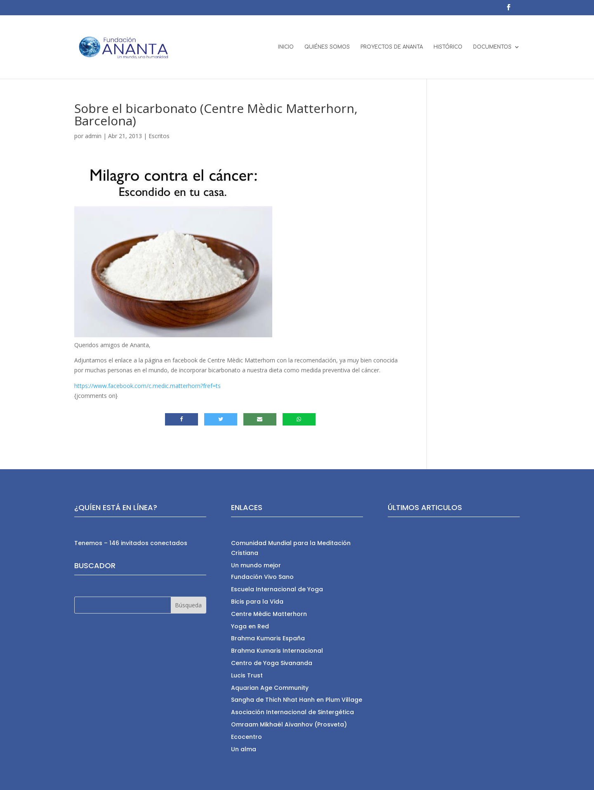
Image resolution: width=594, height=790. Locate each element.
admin (93, 136)
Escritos (159, 136)
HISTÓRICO (448, 47)
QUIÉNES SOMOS (327, 47)
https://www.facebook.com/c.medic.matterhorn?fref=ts (147, 386)
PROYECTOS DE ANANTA (392, 47)
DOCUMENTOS (492, 47)
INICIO (286, 47)
